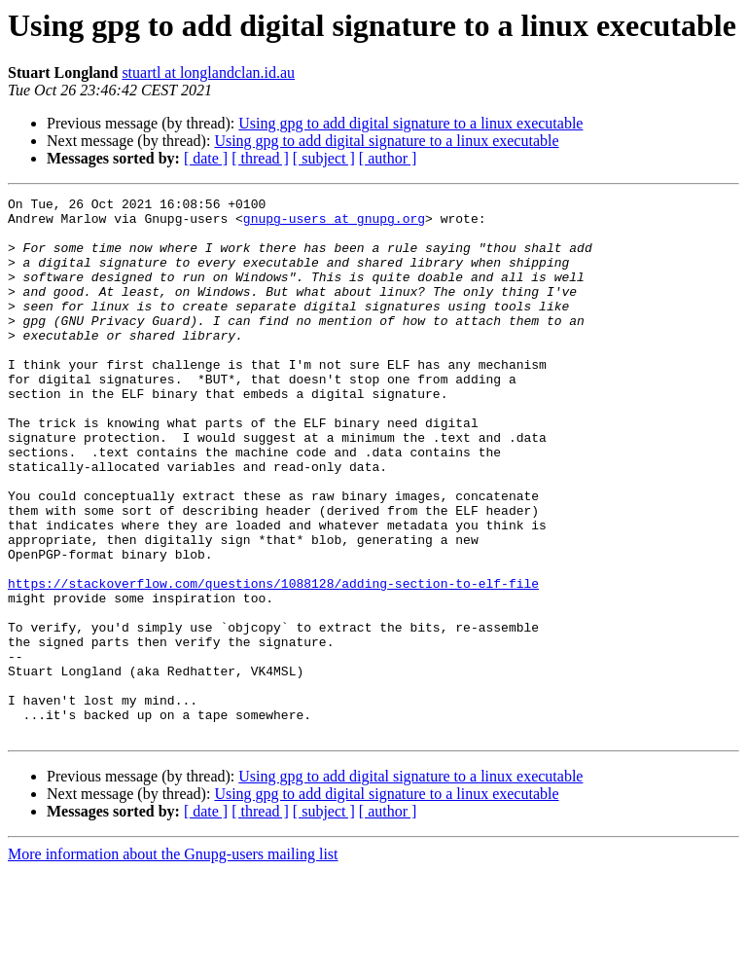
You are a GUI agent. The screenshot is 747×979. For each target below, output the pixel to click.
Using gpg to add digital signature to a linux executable (410, 123)
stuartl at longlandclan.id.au (208, 72)
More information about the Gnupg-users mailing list (173, 962)
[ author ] (388, 158)
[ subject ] (324, 158)
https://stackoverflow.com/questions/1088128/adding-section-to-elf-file (273, 662)
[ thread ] (260, 158)
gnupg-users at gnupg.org (334, 224)
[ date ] (206, 158)
